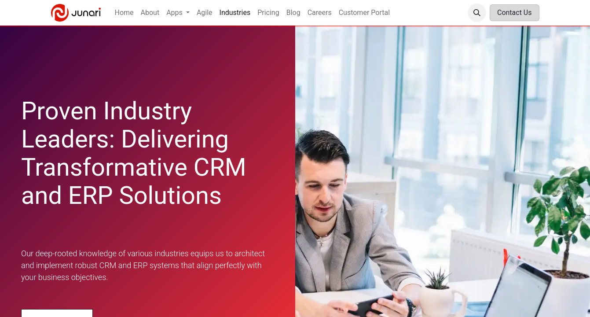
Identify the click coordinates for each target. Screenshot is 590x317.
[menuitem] (124, 13)
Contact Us (514, 12)
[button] (477, 13)
